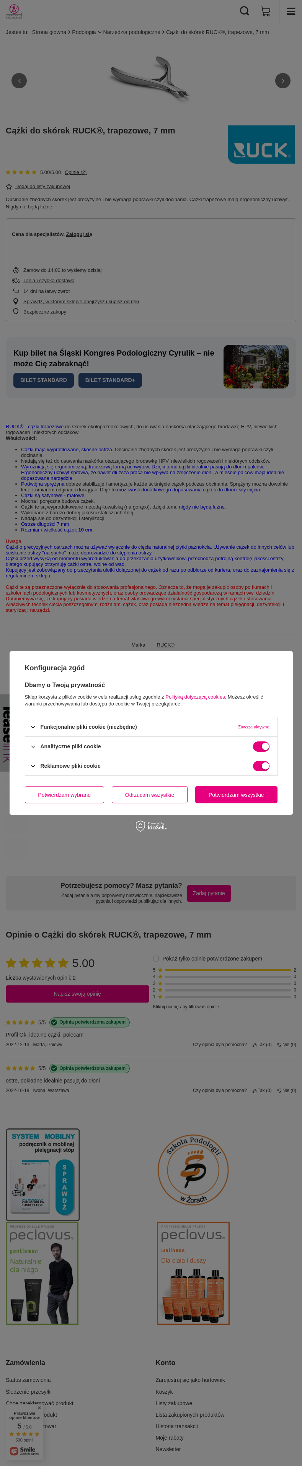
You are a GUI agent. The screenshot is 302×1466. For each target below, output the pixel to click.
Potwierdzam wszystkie (236, 795)
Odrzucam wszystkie (149, 795)
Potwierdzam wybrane (64, 795)
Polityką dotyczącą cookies (195, 697)
